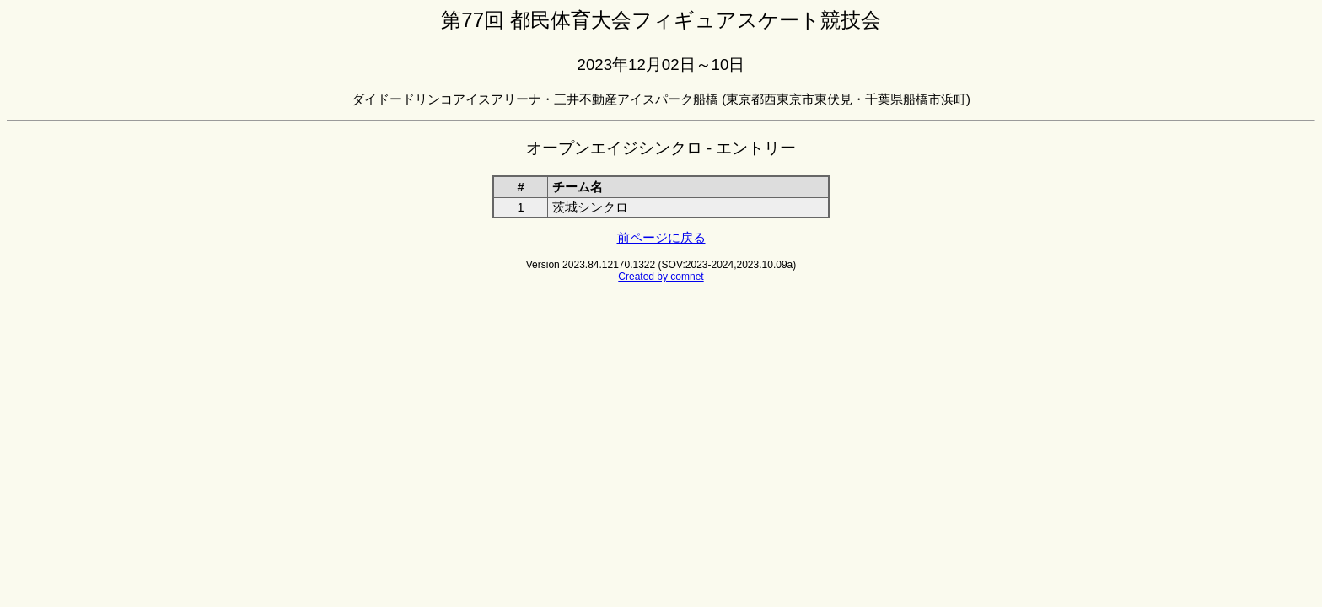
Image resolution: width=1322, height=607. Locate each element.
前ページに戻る (661, 237)
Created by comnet (660, 276)
